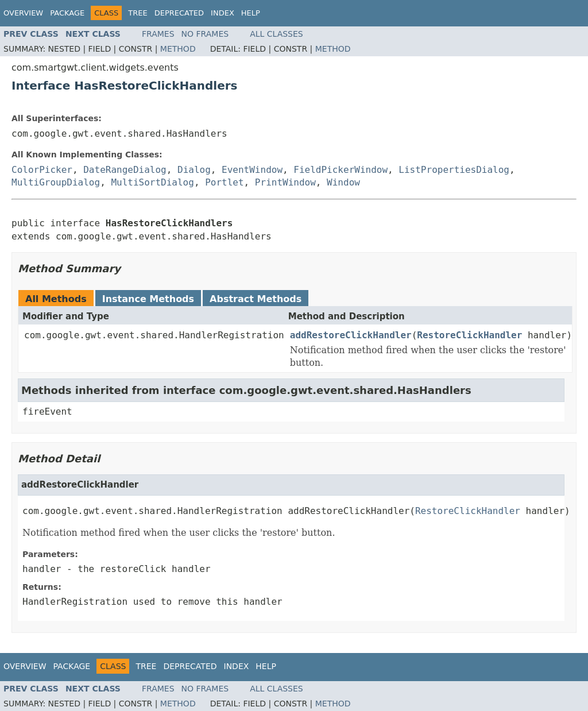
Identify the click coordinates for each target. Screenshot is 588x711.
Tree (137, 13)
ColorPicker (41, 169)
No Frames (205, 33)
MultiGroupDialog (55, 182)
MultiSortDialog (152, 182)
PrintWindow (285, 182)
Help (250, 13)
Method (178, 48)
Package (67, 13)
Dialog (194, 169)
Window (343, 182)
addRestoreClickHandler (351, 335)
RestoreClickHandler (469, 335)
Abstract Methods (255, 298)
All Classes (276, 33)
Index (222, 13)
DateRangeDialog (125, 169)
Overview (23, 13)
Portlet (224, 182)
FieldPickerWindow (340, 169)
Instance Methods (148, 298)
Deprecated (179, 13)
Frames (158, 33)
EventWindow (252, 169)
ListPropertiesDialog (454, 169)
